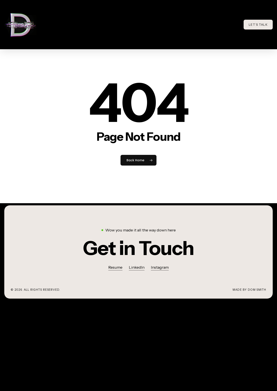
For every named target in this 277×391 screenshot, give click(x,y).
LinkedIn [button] (136, 267)
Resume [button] (115, 267)
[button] (138, 248)
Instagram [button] (160, 267)
